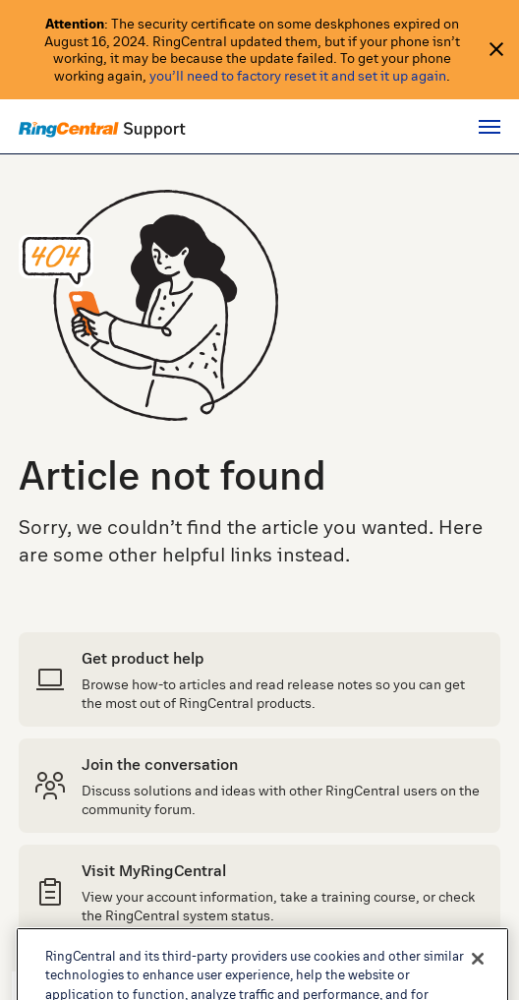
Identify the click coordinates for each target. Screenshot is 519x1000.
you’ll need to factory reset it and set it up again (297, 75)
